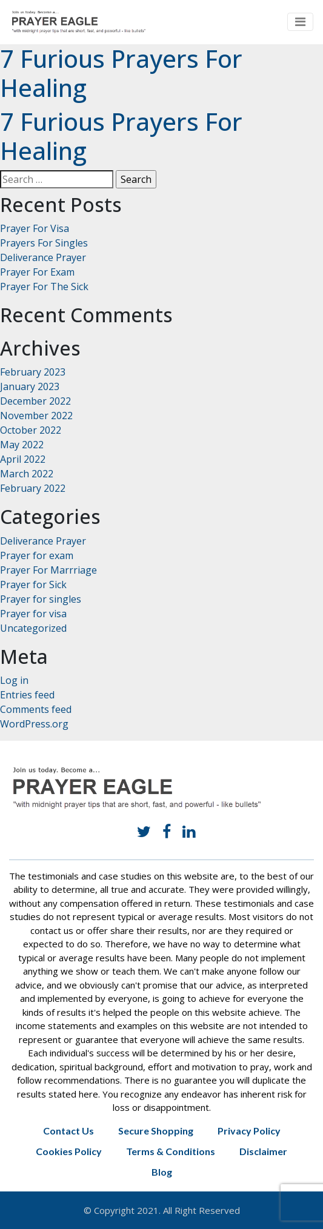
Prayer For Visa (34, 228)
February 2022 (32, 488)
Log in (14, 680)
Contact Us (68, 1130)
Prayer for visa (33, 613)
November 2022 (36, 415)
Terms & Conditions (170, 1151)
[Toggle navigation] (300, 22)
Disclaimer (263, 1151)
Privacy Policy (249, 1130)
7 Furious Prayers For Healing (121, 73)
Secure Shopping (155, 1130)
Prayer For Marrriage (48, 570)
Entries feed (27, 694)
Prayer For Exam (37, 272)
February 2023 (32, 372)
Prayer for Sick (33, 584)
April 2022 (22, 459)
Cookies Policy (69, 1151)
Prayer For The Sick (44, 286)
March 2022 (26, 473)
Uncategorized (33, 628)
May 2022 (22, 444)
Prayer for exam (36, 555)
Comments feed (36, 709)
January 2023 (29, 386)
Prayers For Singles (44, 243)
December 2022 (35, 401)
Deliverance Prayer (43, 257)
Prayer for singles (40, 599)
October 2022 (30, 430)
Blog (162, 1172)
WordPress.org (34, 723)
